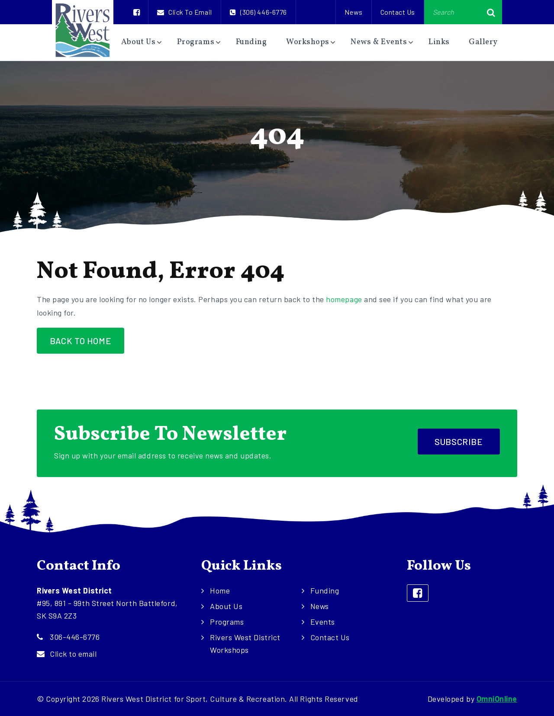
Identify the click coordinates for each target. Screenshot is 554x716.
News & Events (379, 42)
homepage (344, 299)
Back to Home (80, 340)
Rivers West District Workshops (245, 643)
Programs (195, 42)
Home (220, 590)
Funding (251, 42)
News (353, 12)
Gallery (483, 42)
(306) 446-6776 (258, 12)
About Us (138, 42)
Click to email (184, 12)
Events (322, 621)
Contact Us (397, 12)
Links (439, 42)
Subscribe (459, 441)
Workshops (307, 42)
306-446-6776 (75, 637)
